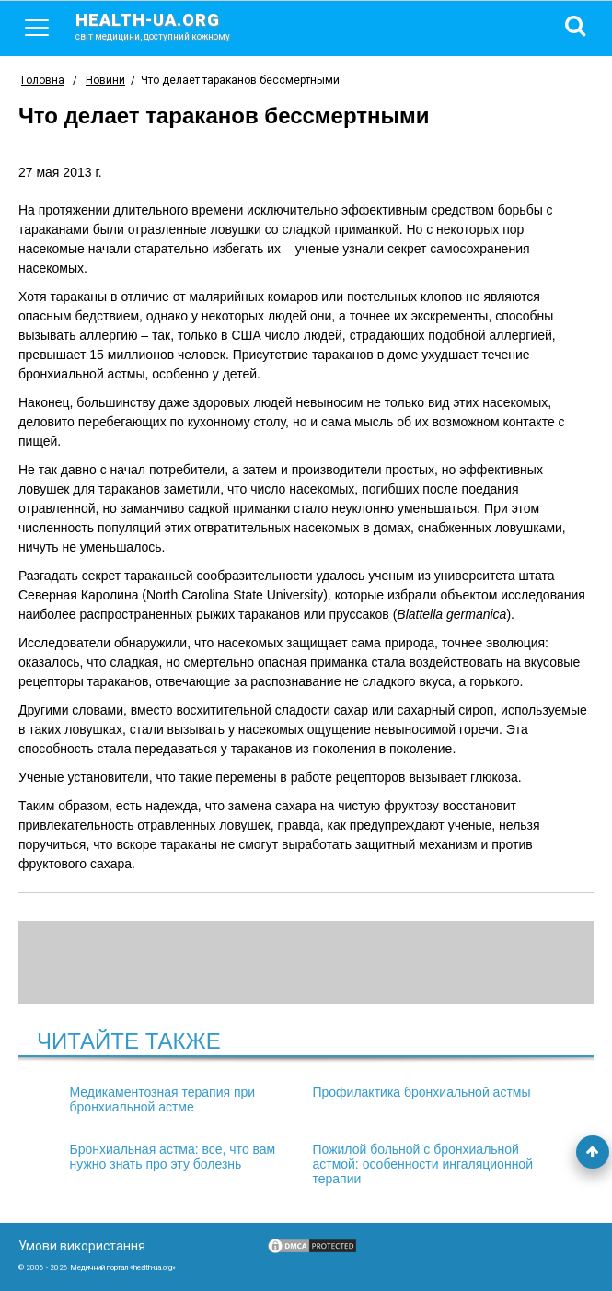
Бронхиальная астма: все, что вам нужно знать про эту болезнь (173, 1156)
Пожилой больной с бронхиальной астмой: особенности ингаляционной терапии (422, 1164)
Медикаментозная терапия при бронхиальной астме (163, 1099)
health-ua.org (167, 25)
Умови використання (81, 1246)
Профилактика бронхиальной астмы (421, 1092)
